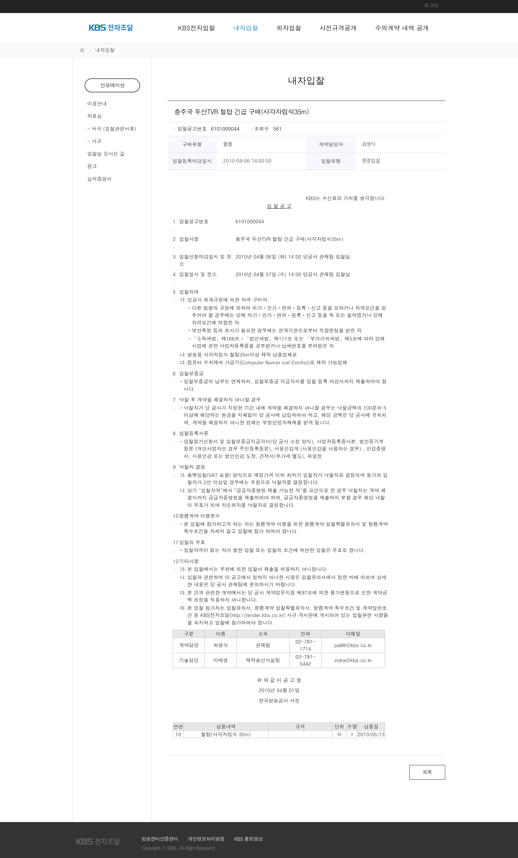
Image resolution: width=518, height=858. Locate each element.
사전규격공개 (338, 27)
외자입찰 (289, 27)
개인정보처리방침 (206, 838)
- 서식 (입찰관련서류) (111, 128)
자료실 (94, 115)
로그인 (431, 5)
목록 (427, 772)
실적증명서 (99, 178)
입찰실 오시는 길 (106, 153)
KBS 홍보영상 (248, 838)
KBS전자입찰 (196, 27)
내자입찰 (246, 27)
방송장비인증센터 (159, 838)
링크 (92, 166)
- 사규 (94, 140)
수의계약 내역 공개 (402, 27)
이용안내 (97, 103)
